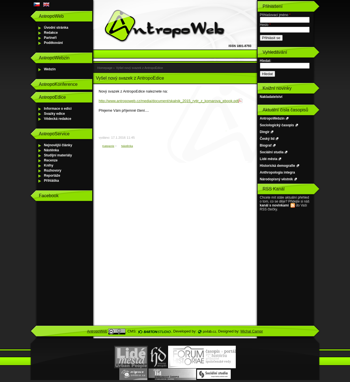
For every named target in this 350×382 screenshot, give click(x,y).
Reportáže (52, 175)
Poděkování (53, 43)
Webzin (50, 69)
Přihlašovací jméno (275, 15)
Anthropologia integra (277, 172)
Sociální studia (272, 152)
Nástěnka (51, 150)
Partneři (50, 38)
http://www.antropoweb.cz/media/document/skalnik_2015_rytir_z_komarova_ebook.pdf (169, 101)
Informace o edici (58, 109)
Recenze (51, 160)
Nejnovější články (58, 145)
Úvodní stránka (56, 28)
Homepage (105, 67)
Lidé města (269, 159)
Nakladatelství (271, 97)
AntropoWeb (97, 331)
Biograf (266, 145)
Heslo (265, 25)
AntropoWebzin (272, 118)
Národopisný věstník (276, 179)
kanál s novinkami (274, 205)
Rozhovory (52, 170)
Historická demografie (277, 166)
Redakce (51, 33)
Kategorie (108, 145)
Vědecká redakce (57, 119)
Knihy (48, 165)
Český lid (267, 139)
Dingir (265, 132)
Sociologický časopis (277, 125)
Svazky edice (54, 114)
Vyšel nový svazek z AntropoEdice (139, 67)
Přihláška (51, 181)
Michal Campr (252, 331)
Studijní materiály (58, 155)
